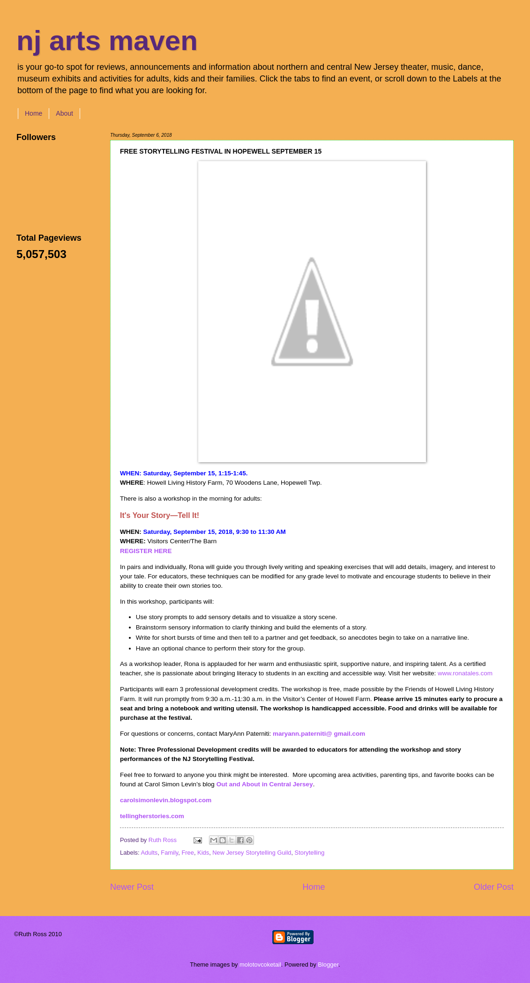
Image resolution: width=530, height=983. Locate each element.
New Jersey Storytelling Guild (251, 852)
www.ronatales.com (465, 673)
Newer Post (132, 887)
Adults (149, 852)
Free (187, 852)
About (64, 113)
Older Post (494, 887)
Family (169, 852)
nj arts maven (107, 40)
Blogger (328, 964)
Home (33, 113)
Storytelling (310, 852)
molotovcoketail (260, 964)
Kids (203, 852)
